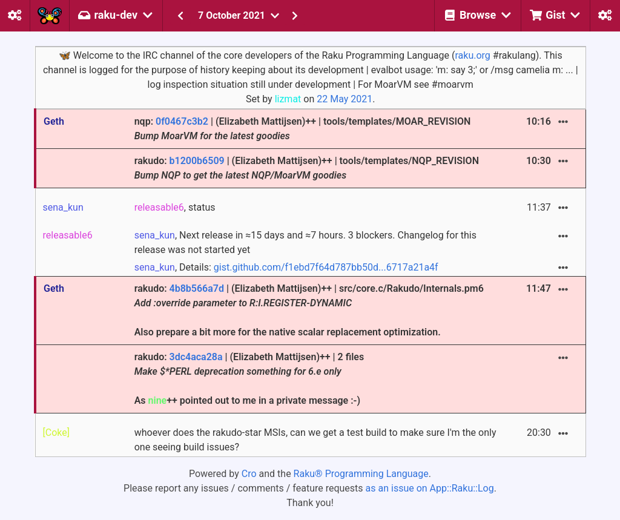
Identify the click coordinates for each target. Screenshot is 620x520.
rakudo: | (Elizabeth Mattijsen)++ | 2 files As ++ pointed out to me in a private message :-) (249, 378)
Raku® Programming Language (361, 473)
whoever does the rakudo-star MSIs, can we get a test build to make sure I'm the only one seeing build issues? (315, 440)
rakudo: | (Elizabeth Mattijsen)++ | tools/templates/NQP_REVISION (306, 168)
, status (175, 207)
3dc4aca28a (196, 357)
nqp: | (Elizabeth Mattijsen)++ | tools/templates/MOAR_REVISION (302, 129)
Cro (249, 473)
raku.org (472, 55)
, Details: (286, 267)
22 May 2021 (344, 99)
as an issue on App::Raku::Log (430, 488)
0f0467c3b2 (182, 121)
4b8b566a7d (197, 288)
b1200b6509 (197, 160)
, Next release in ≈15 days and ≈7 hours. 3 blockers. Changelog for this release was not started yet (305, 242)
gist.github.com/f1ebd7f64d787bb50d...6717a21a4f (326, 267)
